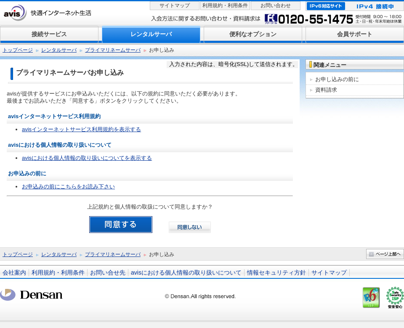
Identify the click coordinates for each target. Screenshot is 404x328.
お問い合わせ (275, 5)
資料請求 (326, 90)
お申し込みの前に (337, 79)
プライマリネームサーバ (113, 50)
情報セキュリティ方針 (276, 272)
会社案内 (14, 272)
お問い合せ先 (107, 272)
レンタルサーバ (59, 50)
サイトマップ (174, 5)
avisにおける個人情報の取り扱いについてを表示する (87, 158)
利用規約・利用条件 (225, 5)
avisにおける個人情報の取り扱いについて (186, 272)
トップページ (18, 50)
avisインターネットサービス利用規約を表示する (81, 129)
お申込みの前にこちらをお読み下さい (68, 186)
